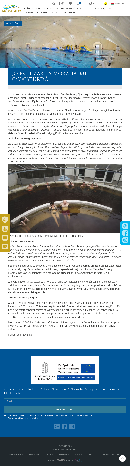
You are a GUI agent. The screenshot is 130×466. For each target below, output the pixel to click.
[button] (122, 458)
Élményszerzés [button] (55, 9)
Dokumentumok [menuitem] (16, 455)
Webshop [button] (69, 13)
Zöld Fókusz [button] (73, 9)
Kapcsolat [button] (56, 13)
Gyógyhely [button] (89, 9)
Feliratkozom (65, 409)
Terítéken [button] (40, 9)
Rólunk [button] (44, 13)
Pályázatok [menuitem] (64, 455)
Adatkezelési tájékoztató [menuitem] (86, 455)
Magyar (117, 3)
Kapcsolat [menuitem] (49, 455)
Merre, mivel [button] (104, 9)
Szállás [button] (28, 9)
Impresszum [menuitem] (34, 455)
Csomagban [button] (31, 13)
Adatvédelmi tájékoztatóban (18, 418)
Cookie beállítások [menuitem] (112, 455)
